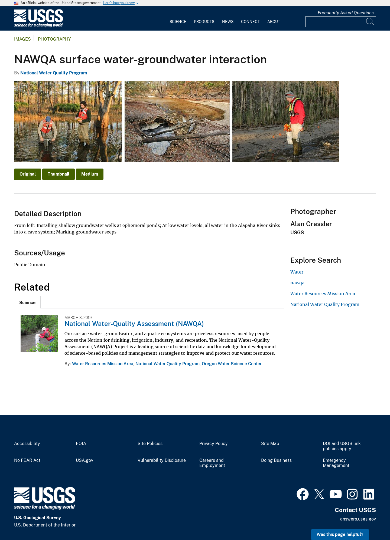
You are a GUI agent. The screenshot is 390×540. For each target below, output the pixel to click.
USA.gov (84, 460)
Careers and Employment (212, 463)
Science (178, 21)
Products (204, 21)
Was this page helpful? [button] (340, 534)
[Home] (38, 26)
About (273, 21)
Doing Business (276, 460)
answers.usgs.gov (358, 519)
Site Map (270, 443)
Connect (250, 21)
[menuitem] (178, 18)
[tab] (27, 302)
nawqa (297, 282)
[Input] (341, 21)
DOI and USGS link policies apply (342, 446)
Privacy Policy (213, 443)
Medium (89, 174)
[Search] (370, 21)
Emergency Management (336, 463)
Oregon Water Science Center (232, 363)
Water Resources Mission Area (102, 363)
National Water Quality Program (53, 72)
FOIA (81, 443)
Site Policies (150, 443)
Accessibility (27, 443)
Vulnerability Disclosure (162, 460)
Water (296, 272)
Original (28, 174)
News (227, 21)
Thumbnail (58, 174)
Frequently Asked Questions (346, 12)
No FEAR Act (27, 460)
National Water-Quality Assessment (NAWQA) (134, 323)
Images (22, 39)
